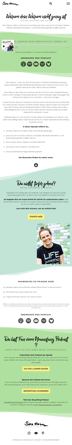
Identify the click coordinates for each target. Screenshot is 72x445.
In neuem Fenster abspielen (45, 52)
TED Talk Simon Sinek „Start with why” (21, 292)
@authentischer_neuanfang (50, 405)
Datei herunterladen (23, 52)
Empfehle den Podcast (13, 402)
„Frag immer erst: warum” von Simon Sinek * (24, 297)
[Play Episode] (4, 46)
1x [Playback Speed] (12, 47)
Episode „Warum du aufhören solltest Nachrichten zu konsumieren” (33, 287)
